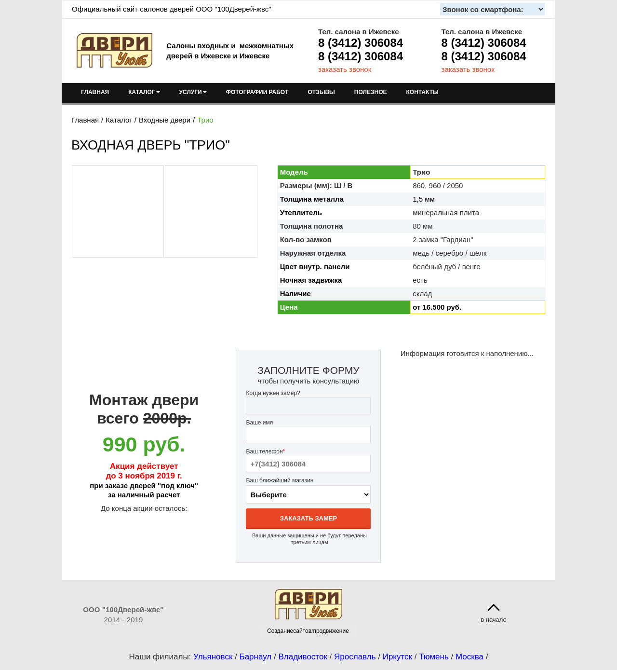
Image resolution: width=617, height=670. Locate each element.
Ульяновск (212, 656)
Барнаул (256, 656)
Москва (469, 656)
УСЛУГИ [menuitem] (193, 92)
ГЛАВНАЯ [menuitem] (95, 92)
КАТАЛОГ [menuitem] (144, 92)
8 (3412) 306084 (360, 42)
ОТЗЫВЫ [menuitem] (321, 92)
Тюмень (434, 656)
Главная (85, 120)
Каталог (119, 120)
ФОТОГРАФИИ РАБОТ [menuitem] (257, 92)
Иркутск (397, 656)
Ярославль (355, 656)
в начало (494, 619)
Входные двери (164, 120)
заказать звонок (344, 69)
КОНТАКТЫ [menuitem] (422, 92)
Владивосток (302, 656)
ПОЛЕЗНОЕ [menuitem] (370, 92)
